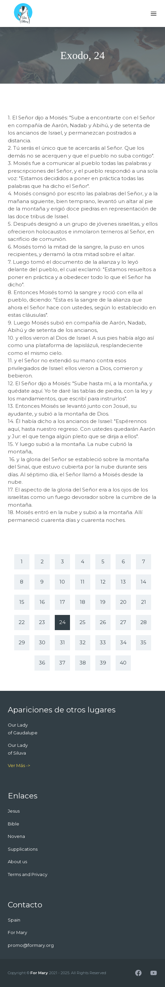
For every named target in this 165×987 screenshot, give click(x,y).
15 (21, 602)
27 (123, 622)
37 (62, 662)
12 (102, 582)
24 (62, 622)
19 (102, 602)
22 (22, 622)
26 (103, 622)
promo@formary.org (31, 945)
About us (17, 861)
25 (82, 622)
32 (82, 642)
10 (62, 582)
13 (123, 582)
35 (143, 642)
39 (103, 662)
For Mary (39, 972)
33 (103, 642)
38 (82, 662)
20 (123, 602)
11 (82, 582)
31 (62, 642)
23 (42, 622)
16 (42, 602)
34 (123, 642)
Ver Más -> (19, 765)
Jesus (14, 811)
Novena (16, 836)
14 (143, 582)
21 (143, 602)
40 (123, 662)
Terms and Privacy (27, 874)
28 (143, 622)
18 (82, 602)
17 (62, 602)
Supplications (23, 849)
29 (22, 642)
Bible (13, 823)
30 (42, 642)
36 (42, 662)
